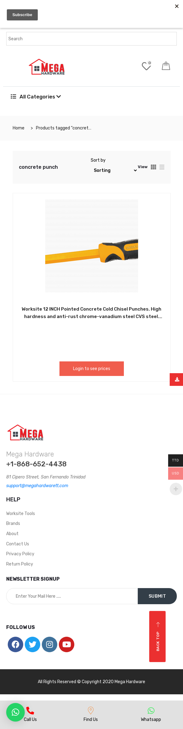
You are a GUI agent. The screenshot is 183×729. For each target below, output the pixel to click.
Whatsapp (151, 719)
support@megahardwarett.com (37, 485)
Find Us (91, 719)
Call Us (30, 719)
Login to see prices (91, 368)
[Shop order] (114, 170)
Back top (158, 636)
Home (18, 128)
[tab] (153, 167)
